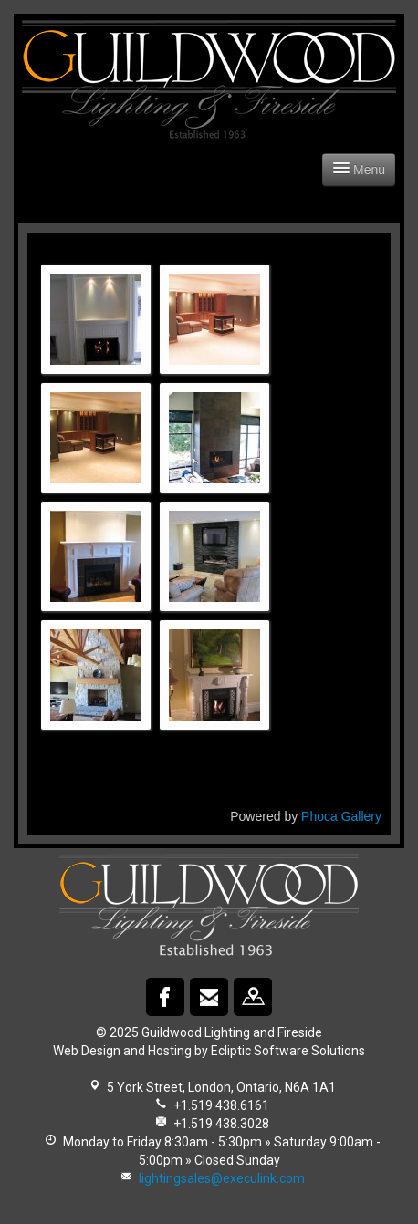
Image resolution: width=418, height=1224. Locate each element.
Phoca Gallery (341, 816)
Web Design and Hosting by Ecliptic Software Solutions (209, 1050)
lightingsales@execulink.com (222, 1178)
